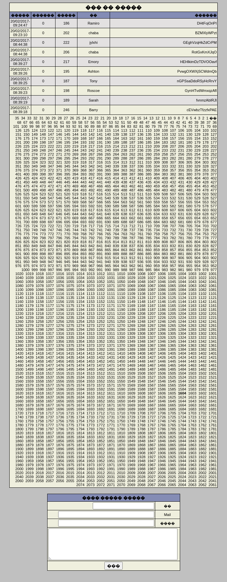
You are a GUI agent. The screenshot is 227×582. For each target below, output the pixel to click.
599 (35, 206)
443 (83, 182)
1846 (162, 441)
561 (140, 202)
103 (205, 130)
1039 (30, 278)
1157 (50, 302)
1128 (141, 298)
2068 (141, 485)
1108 (141, 294)
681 (181, 222)
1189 (131, 310)
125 (27, 130)
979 (197, 270)
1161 (213, 306)
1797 (50, 429)
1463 (192, 365)
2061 (213, 485)
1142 (202, 302)
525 (27, 194)
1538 (40, 377)
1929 (131, 457)
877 (214, 254)
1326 (162, 337)
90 (86, 126)
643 (83, 214)
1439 (30, 357)
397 (51, 174)
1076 (60, 286)
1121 (213, 298)
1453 (90, 361)
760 (149, 234)
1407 (152, 353)
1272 (101, 325)
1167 (152, 306)
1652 (101, 401)
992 (91, 270)
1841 (213, 441)
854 (197, 250)
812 (132, 242)
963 (124, 266)
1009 (131, 274)
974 (35, 266)
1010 (121, 274)
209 (157, 146)
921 (59, 258)
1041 (213, 282)
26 (72, 118)
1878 (40, 445)
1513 (90, 373)
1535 (70, 377)
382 (173, 174)
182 (173, 142)
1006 (162, 274)
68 (19, 122)
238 (124, 150)
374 (35, 170)
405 (189, 178)
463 (124, 186)
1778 (40, 425)
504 (197, 194)
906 (181, 258)
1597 (50, 389)
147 (51, 134)
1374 (80, 345)
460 (149, 186)
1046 (162, 282)
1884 (182, 449)
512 (132, 194)
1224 (182, 318)
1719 (30, 413)
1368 (141, 345)
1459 (30, 361)
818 (83, 242)
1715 (70, 413)
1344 (182, 341)
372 (51, 170)
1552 (101, 381)
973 (43, 266)
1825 (172, 437)
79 (154, 126)
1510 (121, 373)
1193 (90, 310)
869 (75, 250)
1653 (90, 401)
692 (91, 222)
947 (51, 262)
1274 (80, 325)
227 (214, 150)
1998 (40, 469)
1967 (152, 465)
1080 (19, 286)
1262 (202, 325)
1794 (80, 429)
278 (205, 158)
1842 (202, 441)
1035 (70, 278)
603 (205, 210)
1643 (192, 401)
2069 (131, 485)
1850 (121, 441)
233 (165, 150)
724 (35, 226)
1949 (131, 461)
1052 (101, 282)
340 (108, 166)
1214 (80, 314)
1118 (40, 294)
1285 (172, 329)
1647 (152, 401)
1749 (131, 421)
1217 (50, 314)
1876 (60, 445)
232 (173, 150)
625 (27, 210)
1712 (101, 413)
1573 (90, 385)
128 (205, 134)
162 (132, 138)
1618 (40, 393)
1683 (192, 409)
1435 (70, 357)
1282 (202, 329)
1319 (30, 333)
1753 (90, 421)
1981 (213, 469)
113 (124, 130)
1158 (40, 302)
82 (135, 126)
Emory (93, 62)
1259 (30, 322)
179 (197, 142)
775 (27, 234)
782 (173, 238)
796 (59, 238)
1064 (182, 286)
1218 (40, 314)
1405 (172, 353)
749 (35, 230)
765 (108, 234)
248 (43, 150)
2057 (50, 481)
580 (189, 206)
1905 (172, 453)
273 (43, 154)
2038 (40, 477)
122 (51, 130)
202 (214, 146)
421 (59, 178)
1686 (162, 409)
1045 (172, 282)
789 (116, 238)
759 (157, 234)
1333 (90, 337)
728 (205, 230)
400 (27, 174)
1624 (182, 397)
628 (205, 214)
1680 (19, 405)
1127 (152, 298)
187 (132, 142)
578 (205, 206)
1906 (162, 453)
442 (91, 182)
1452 (101, 361)
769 (75, 234)
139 (116, 134)
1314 (80, 333)
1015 (70, 274)
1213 (90, 314)
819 (75, 242)
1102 (202, 294)
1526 (162, 377)
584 (157, 206)
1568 (141, 385)
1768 (141, 425)
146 (59, 134)
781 (181, 238)
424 (35, 178)
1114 (80, 294)
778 (205, 238)
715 (108, 226)
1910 (121, 453)
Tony (93, 81)
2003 (192, 473)
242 (91, 150)
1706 (162, 413)
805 (189, 242)
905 (189, 258)
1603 (192, 393)
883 (165, 254)
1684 (182, 409)
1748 (141, 421)
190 (108, 142)
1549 (131, 381)
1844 (182, 441)
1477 (50, 365)
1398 (40, 349)
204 (197, 146)
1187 (152, 310)
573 (43, 202)
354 (197, 170)
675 (27, 218)
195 (67, 142)
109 (157, 130)
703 (205, 226)
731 (181, 230)
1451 (111, 361)
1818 (40, 433)
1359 (30, 341)
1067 (152, 286)
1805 (172, 433)
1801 (213, 433)
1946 (162, 461)
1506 (162, 373)
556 (181, 202)
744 (75, 230)
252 (214, 154)
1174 (80, 306)
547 (51, 198)
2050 (121, 481)
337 (132, 166)
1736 (60, 417)
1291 (111, 329)
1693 (90, 409)
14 (145, 118)
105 (189, 130)
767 (91, 234)
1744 (182, 421)
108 (165, 130)
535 (149, 198)
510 (149, 194)
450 (27, 182)
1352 (101, 341)
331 (181, 166)
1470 (121, 365)
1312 (101, 333)
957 (173, 266)
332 (173, 166)
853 (205, 250)
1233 (90, 318)
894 (75, 254)
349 (35, 166)
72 (196, 126)
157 (173, 138)
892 (91, 254)
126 (18, 130)
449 (35, 182)
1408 (141, 353)
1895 (70, 449)
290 (108, 158)
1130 (121, 298)
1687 (152, 409)
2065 (172, 485)
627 (214, 214)
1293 (90, 329)
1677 (50, 405)
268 (83, 154)
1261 (213, 325)
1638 (40, 397)
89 (92, 126)
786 (140, 238)
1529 (131, 377)
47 (148, 122)
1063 (192, 286)
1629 (131, 397)
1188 (141, 310)
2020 (19, 473)
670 (67, 218)
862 (132, 250)
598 (43, 206)
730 (189, 230)
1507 (152, 373)
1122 (202, 298)
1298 (40, 329)
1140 (19, 298)
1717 (50, 413)
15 (139, 118)
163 (124, 138)
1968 (141, 465)
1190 (121, 310)
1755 (70, 421)
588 (124, 206)
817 (91, 242)
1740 (19, 417)
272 (51, 154)
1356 (60, 341)
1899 (30, 449)
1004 (182, 274)
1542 (202, 381)
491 (100, 190)
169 (75, 138)
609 (157, 210)
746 (59, 230)
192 (91, 142)
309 (157, 162)
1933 (90, 457)
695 (67, 222)
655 (189, 218)
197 (51, 142)
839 (116, 246)
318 (83, 162)
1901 (213, 453)
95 (56, 126)
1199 (30, 310)
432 (173, 182)
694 (75, 222)
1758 (40, 421)
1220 (19, 314)
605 (189, 210)
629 (197, 214)
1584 (182, 389)
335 (149, 166)
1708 (141, 413)
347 (51, 166)
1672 (101, 405)
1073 (90, 286)
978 (205, 270)
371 (59, 170)
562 (132, 202)
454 (197, 186)
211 (140, 146)
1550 (121, 381)
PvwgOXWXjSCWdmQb (197, 71)
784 (157, 238)
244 (75, 150)
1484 (182, 369)
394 (75, 174)
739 (116, 230)
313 (124, 162)
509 (157, 194)
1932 (101, 457)
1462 (202, 365)
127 (214, 134)
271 (59, 154)
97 (44, 126)
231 (181, 150)
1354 (80, 341)
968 (83, 266)
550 (27, 198)
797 (51, 238)
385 (149, 174)
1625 (172, 397)
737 (132, 230)
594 (75, 206)
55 (99, 122)
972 (51, 266)
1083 (192, 290)
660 (149, 218)
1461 (213, 365)
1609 (131, 393)
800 (27, 238)
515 (108, 194)
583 (165, 206)
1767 (152, 425)
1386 (162, 349)
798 (43, 238)
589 (116, 206)
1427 (152, 357)
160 (149, 138)
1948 (141, 461)
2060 (19, 481)
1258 (40, 322)
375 (27, 170)
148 (43, 134)
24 (84, 118)
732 (173, 230)
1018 (40, 274)
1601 (213, 393)
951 (18, 262)
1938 (40, 457)
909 (157, 258)
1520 (19, 373)
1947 (152, 461)
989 (116, 270)
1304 (182, 333)
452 (214, 186)
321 (59, 162)
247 (51, 150)
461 (140, 186)
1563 (192, 385)
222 (51, 146)
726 (18, 226)
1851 (111, 441)
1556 (60, 381)
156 (181, 138)
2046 (162, 481)
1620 (19, 393)
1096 (60, 290)
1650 (121, 401)
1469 (131, 365)
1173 (90, 306)
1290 (121, 329)
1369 (131, 345)
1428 (141, 357)
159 (157, 138)
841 (100, 246)
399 (35, 174)
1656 (60, 401)
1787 (152, 429)
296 (59, 158)
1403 (192, 353)
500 (27, 190)
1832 (101, 437)
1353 (90, 341)
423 (43, 178)
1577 (50, 385)
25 (78, 118)
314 (116, 162)
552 (214, 202)
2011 (111, 473)
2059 (30, 481)
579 (197, 206)
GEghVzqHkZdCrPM (200, 42)
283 (165, 158)
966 (100, 266)
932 (173, 262)
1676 (60, 405)
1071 (111, 286)
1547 (152, 381)
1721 (213, 417)
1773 (90, 425)
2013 (90, 473)
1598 (40, 389)
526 (18, 194)
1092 (101, 290)
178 (205, 142)
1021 (213, 278)
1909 (131, 453)
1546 (162, 381)
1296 (60, 329)
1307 (152, 333)
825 (27, 242)
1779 (30, 425)
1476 (60, 365)
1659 (30, 401)
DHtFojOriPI (207, 23)
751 (18, 230)
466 (100, 186)
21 (102, 118)
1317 (50, 333)
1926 (162, 457)
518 (83, 194)
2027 (152, 477)
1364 (182, 345)
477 (214, 190)
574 (35, 202)
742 (91, 230)
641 (100, 214)
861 (140, 250)
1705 (172, 413)
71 (202, 126)
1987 (152, 469)
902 (214, 258)
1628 (141, 397)
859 (157, 250)
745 (67, 230)
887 (132, 254)
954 (197, 266)
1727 (152, 417)
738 (124, 230)
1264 (182, 325)
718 (83, 226)
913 (124, 258)
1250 (121, 322)
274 (35, 154)
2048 (141, 481)
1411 (111, 353)
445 (67, 182)
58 (80, 122)
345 (67, 166)
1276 (60, 325)
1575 (70, 385)
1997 (50, 469)
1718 (40, 413)
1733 (90, 417)
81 (141, 126)
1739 (30, 417)
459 (157, 186)
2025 (172, 477)
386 (140, 174)
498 (43, 190)
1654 (80, 401)
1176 (60, 306)
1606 (162, 393)
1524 (182, 377)
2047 (152, 481)
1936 (60, 457)
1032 (101, 278)
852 (214, 250)
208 (165, 146)
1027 (152, 278)
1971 (111, 465)
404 (197, 178)
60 (68, 122)
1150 (121, 302)
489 (116, 190)
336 (140, 166)
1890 (121, 449)
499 (35, 190)
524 (35, 194)
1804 (182, 433)
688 (124, 222)
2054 (80, 481)
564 (116, 202)
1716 (60, 413)
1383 (192, 349)
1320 (19, 333)
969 (75, 266)
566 (100, 202)
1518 (40, 373)
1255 (70, 322)
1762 (202, 425)
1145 (172, 302)
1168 (141, 306)
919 (75, 258)
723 (43, 226)
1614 (80, 393)
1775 (70, 425)
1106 (162, 294)
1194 (80, 310)
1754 (80, 421)
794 (75, 238)
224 (35, 146)
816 (100, 242)
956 (181, 266)
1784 (182, 429)
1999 (30, 469)
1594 (80, 389)
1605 (172, 393)
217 (91, 146)
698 (43, 222)
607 (173, 210)
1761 (213, 425)
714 (116, 226)
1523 (192, 377)
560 (149, 202)
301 (18, 158)
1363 (192, 345)
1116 (60, 294)
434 (157, 182)
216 (100, 146)
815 (108, 242)
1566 (162, 385)
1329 (131, 337)
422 (51, 178)
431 (181, 182)
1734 (80, 417)
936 (140, 262)
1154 (80, 302)
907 (173, 258)
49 (135, 122)
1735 (70, 417)
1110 (121, 294)
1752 (101, 421)
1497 (50, 369)
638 (124, 214)
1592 (101, 389)
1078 (40, 286)
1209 (131, 314)
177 (214, 142)
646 (59, 214)
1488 (141, 369)
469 (75, 186)
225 (27, 146)
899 (35, 254)
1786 (162, 429)
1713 (90, 413)
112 (132, 130)
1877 (50, 445)
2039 (30, 477)
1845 (172, 441)
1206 (162, 314)
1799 (30, 429)
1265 (172, 325)
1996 (60, 469)
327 (214, 166)
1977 (50, 465)
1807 (152, 433)
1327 (152, 337)
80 (148, 126)
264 (116, 154)
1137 (50, 298)
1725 (172, 417)
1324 (182, 337)
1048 (141, 282)
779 (197, 238)
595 (67, 206)
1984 (182, 469)
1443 (192, 361)
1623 (192, 397)
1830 (121, 437)
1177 (50, 306)
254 (197, 154)
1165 (172, 306)
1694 (80, 409)
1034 (80, 278)
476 (18, 186)
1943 (192, 461)
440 (108, 182)
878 (205, 254)
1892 (101, 449)
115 (108, 130)
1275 (70, 325)
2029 (131, 477)
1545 (172, 381)
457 (173, 186)
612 (132, 210)
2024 (182, 477)
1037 (50, 278)
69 (215, 126)
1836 (60, 437)
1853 (90, 441)
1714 (80, 413)
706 (181, 226)
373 (43, 170)
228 (205, 150)
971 (59, 266)
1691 (111, 409)
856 (181, 250)
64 (44, 122)
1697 (50, 409)
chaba (93, 33)
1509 (131, 373)
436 (140, 182)
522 (51, 194)
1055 (70, 282)
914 (116, 258)
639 (116, 214)
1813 (90, 433)
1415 (70, 353)
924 (35, 258)
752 (214, 234)
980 (189, 270)
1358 (40, 341)
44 (166, 122)
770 (67, 234)
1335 (70, 337)
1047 (152, 282)
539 (116, 198)
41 (184, 122)
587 (132, 206)
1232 (101, 318)
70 (208, 126)
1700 (19, 409)
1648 (141, 401)
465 (108, 186)
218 (83, 146)
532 (173, 198)
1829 (131, 437)
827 (214, 246)
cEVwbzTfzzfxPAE (202, 110)
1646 (162, 401)
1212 (101, 314)
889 (116, 254)
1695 (70, 409)
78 (160, 126)
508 (165, 194)
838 (124, 246)
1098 (40, 290)
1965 (172, 465)
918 (83, 258)
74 (184, 126)
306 (181, 162)
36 (215, 122)
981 (181, 270)
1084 (182, 290)
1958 (40, 461)
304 (197, 162)
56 (92, 122)
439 (116, 182)
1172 (101, 306)
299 (35, 158)
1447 (152, 361)
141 (100, 134)
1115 (70, 294)
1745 (172, 421)
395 (67, 174)
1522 (202, 377)
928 (205, 262)
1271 (111, 325)
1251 (111, 322)
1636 (60, 397)
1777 (50, 425)
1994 (80, 469)
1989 (131, 469)
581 (181, 206)
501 (18, 190)
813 (124, 242)
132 (173, 134)
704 (197, 226)
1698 (40, 409)
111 (140, 130)
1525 (172, 377)
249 (35, 150)
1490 (121, 369)
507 (173, 194)
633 (165, 214)
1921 (213, 457)
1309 (131, 333)
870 (67, 250)
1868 (141, 445)
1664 (182, 405)
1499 (30, 369)
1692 (101, 409)
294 (75, 158)
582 (173, 206)
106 (181, 130)
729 (197, 230)
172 (51, 138)
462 (132, 186)
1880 (19, 445)
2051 (111, 481)
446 (59, 182)
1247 (152, 322)
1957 (50, 461)
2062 (202, 485)
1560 (19, 381)
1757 (50, 421)
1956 (60, 461)
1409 (131, 353)
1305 (172, 333)
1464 (182, 365)
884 (157, 254)
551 (18, 198)
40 (190, 122)
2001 (213, 473)
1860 (19, 441)
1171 (111, 306)
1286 (162, 329)
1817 (50, 433)
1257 (50, 322)
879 (197, 254)
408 (165, 178)
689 (116, 222)
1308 (141, 333)
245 (67, 150)
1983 (192, 469)
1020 (19, 274)
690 (108, 222)
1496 (60, 369)
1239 (30, 318)
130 (189, 134)
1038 (40, 278)
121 (59, 130)
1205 (172, 314)
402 (214, 178)
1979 (30, 465)
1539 (30, 377)
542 (91, 198)
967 (91, 266)
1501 (213, 373)
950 (27, 262)
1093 (90, 290)
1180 (19, 306)
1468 (141, 365)
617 (91, 210)
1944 (182, 461)
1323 (192, 337)
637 (132, 214)
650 (27, 214)
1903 (192, 453)
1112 (101, 294)
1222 (202, 318)
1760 (19, 421)
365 (108, 170)
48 (141, 122)
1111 (111, 294)
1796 (60, 429)
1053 (90, 282)
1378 (40, 345)
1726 (162, 417)
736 (140, 230)
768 (83, 234)
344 (75, 166)
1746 (162, 421)
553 (205, 202)
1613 (90, 393)
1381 (213, 349)
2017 (50, 473)
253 (205, 154)
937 (132, 262)
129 (197, 134)
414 (116, 178)
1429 (131, 357)
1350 (121, 341)
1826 (162, 437)
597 (51, 206)
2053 (90, 481)
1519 (30, 373)
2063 (192, 485)
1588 (141, 389)
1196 (60, 310)
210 (149, 146)
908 (165, 258)
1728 (141, 417)
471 (59, 186)
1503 (192, 373)
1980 (19, 465)
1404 (182, 353)
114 (116, 130)
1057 (50, 282)
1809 (131, 433)
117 (91, 130)
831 (181, 246)
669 (75, 218)
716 (100, 226)
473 (43, 186)
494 (75, 190)
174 (35, 138)
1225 (172, 318)
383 (165, 174)
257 (173, 154)
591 (100, 206)
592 (91, 206)
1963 (192, 465)
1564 (182, 385)
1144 (182, 302)
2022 (202, 477)
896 (59, 254)
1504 (182, 373)
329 (197, 166)
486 (140, 190)
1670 (121, 405)
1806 (162, 433)
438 (124, 182)
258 (165, 154)
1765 (172, 425)
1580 (19, 385)
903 (205, 258)
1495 (70, 369)
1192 (101, 310)
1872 (101, 445)
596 (59, 206)
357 (173, 170)
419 (75, 178)
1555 (70, 381)
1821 (213, 437)
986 (140, 270)
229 (197, 150)
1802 (202, 433)
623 (43, 210)
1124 (182, 298)
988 (124, 270)
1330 (121, 337)
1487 (152, 369)
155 (189, 138)
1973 (90, 465)
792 (91, 238)
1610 (121, 393)
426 (18, 178)
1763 (192, 425)
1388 (141, 349)
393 (83, 174)
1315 (70, 333)
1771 (111, 425)
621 (59, 210)
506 (181, 194)
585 (149, 206)
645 (67, 214)
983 (165, 270)
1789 (131, 429)
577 (214, 206)
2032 (101, 477)
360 (149, 170)
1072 (101, 286)
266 (100, 154)
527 (214, 198)
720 (67, 226)
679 (197, 222)
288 (124, 158)
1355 (70, 341)
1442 (202, 361)
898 (43, 254)
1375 (70, 345)
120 (67, 130)
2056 (60, 481)
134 (157, 134)
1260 (19, 322)
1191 (111, 310)
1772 (101, 425)
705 (189, 226)
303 (205, 162)
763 (124, 234)
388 (124, 174)
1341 (213, 341)
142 (91, 134)
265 (108, 154)
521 (59, 194)
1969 (131, 465)
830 (189, 246)
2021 (213, 477)
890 (108, 254)
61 (62, 122)
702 (214, 226)
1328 (141, 337)
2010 (121, 473)
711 (140, 226)
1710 (121, 413)
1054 (80, 282)
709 (157, 226)
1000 (25, 270)
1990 (121, 469)
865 (108, 250)
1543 (192, 381)
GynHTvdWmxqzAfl (201, 91)
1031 (111, 278)
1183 (192, 310)
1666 (162, 405)
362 (132, 170)
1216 (60, 314)
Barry (93, 110)
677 (214, 222)
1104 (182, 294)
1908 (141, 453)
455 (189, 186)
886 (140, 254)
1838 (40, 437)
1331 (111, 337)
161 (140, 138)
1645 (172, 401)
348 (43, 166)
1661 (213, 405)
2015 (70, 473)
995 (67, 270)
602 (214, 210)
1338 (40, 337)
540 (108, 198)
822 (51, 242)
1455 (70, 361)
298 (43, 158)
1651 (111, 401)
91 (80, 126)
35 (17, 118)
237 (132, 150)
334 (157, 166)
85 (117, 126)
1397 (50, 349)
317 (91, 162)
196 (59, 142)
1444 (182, 361)
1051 (111, 282)
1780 (19, 425)
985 (149, 270)
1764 (182, 425)
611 (140, 210)
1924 (182, 457)
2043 (192, 481)
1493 (90, 369)
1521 (213, 377)
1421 (213, 357)
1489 (131, 369)
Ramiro (93, 23)
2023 (192, 477)
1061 (213, 286)
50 (129, 122)
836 (140, 246)
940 (108, 262)
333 (165, 166)
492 (91, 190)
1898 (40, 449)
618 (83, 210)
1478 (40, 365)
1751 (111, 421)
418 (83, 178)
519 (75, 194)
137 (132, 134)
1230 (121, 318)
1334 (80, 337)
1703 (192, 413)
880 (189, 254)
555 (189, 202)
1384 (182, 349)
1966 (162, 465)
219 (75, 146)
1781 (213, 429)
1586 (162, 389)
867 (91, 250)
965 (108, 266)
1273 (90, 325)
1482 (202, 369)
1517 (50, 373)
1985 (172, 469)
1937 (50, 457)
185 (149, 142)
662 (132, 218)
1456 (60, 361)
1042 (202, 282)
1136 (60, 298)
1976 (60, 465)
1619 (30, 393)
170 (67, 138)
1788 (141, 429)
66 (32, 122)
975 (27, 266)
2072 (101, 485)
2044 (182, 481)
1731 (111, 417)
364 (116, 170)
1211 (111, 314)
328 (205, 166)
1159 (30, 302)
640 (108, 214)
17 (127, 118)
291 (100, 158)
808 (165, 242)
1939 (30, 457)
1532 (101, 377)
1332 (101, 337)
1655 (70, 401)
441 (100, 182)
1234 (80, 318)
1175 (70, 306)
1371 (111, 345)
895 (67, 254)
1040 (19, 278)
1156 (60, 302)
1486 (162, 369)
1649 (131, 401)
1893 (90, 449)
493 (83, 190)
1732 (101, 417)
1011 (111, 274)
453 (205, 186)
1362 (202, 345)
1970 (121, 465)
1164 (182, 306)
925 (27, 258)
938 (124, 262)
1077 (50, 286)
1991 (111, 469)
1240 (19, 318)
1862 (202, 445)
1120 (19, 294)
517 (91, 194)
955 (189, 266)
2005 (172, 473)
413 (124, 178)
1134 (80, 298)
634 (157, 214)
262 (132, 154)
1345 (172, 341)
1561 (213, 385)
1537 (50, 377)
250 (27, 150)
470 (67, 186)
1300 (19, 329)
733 (165, 230)
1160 (19, 302)
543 (83, 198)
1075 (70, 286)
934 (157, 262)
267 (91, 154)
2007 (152, 473)
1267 (152, 325)
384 (157, 174)
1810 (121, 433)
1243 (192, 322)
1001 (213, 274)
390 (108, 174)
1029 (131, 278)
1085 (172, 290)
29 (54, 118)
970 (67, 266)
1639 (30, 397)
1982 (202, 469)
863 (124, 250)
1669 (131, 405)
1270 (121, 325)
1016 (60, 274)
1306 (162, 333)
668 (83, 218)
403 (205, 178)
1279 (30, 325)
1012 (101, 274)
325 (27, 162)
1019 (30, 274)
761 (140, 234)
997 (51, 270)
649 (35, 214)
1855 (70, 441)
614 (116, 210)
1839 (30, 437)
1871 (111, 445)
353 (205, 170)
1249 (131, 322)
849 (35, 246)
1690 (121, 409)
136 (140, 134)
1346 (162, 341)
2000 (19, 469)
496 (59, 190)
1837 (50, 437)
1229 (131, 318)
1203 (192, 314)
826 (18, 242)
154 (197, 138)
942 (91, 262)
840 (108, 246)
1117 (50, 294)
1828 (141, 437)
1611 (111, 393)
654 (197, 218)
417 (91, 178)
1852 (101, 441)
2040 (19, 477)
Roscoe (93, 91)
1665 (172, 405)
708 (165, 226)
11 (164, 118)
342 (91, 166)
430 (189, 182)
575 (27, 202)
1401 (213, 353)
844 (75, 246)
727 (214, 230)
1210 (121, 314)
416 (100, 178)
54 (105, 122)
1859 (30, 441)
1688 (141, 409)
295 (67, 158)
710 (149, 226)
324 (35, 162)
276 (18, 154)
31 (42, 118)
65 (38, 122)
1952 (101, 461)
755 (189, 234)
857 (173, 250)
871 (59, 250)
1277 (50, 325)
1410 (121, 353)
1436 (60, 357)
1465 (172, 365)
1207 (152, 314)
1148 (141, 302)
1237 (50, 318)
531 (181, 198)
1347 (152, 341)
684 (157, 222)
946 (59, 262)
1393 (90, 349)
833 (165, 246)
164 (116, 138)
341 (100, 166)
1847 (152, 441)
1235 (70, 318)
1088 (141, 290)
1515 (70, 373)
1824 (182, 437)
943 (83, 262)
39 (196, 122)
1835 (70, 437)
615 (108, 210)
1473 (90, 365)
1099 (30, 290)
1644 (182, 401)
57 (86, 122)
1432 (101, 357)
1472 (101, 365)
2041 (213, 481)
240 (108, 150)
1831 (111, 437)
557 (173, 202)
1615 (70, 393)
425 (27, 178)
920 (67, 258)
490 (108, 190)
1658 (40, 401)
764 (116, 234)
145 (67, 134)
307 (173, 162)
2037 (50, 477)
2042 (202, 481)
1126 (162, 298)
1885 (172, 449)
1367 (152, 345)
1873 (90, 445)
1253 (90, 322)
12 (158, 118)
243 (83, 150)
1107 (152, 294)
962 (132, 266)
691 (100, 222)
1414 (80, 353)
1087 (152, 290)
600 (27, 206)
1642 (202, 401)
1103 (192, 294)
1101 (213, 294)
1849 (131, 441)
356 (181, 170)
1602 (202, 393)
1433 (90, 357)
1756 (60, 421)
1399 (30, 349)
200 (27, 142)
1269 (131, 325)
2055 (70, 481)
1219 (30, 314)
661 (140, 218)
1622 (202, 397)
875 (27, 250)
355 (189, 170)
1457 (50, 361)
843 (83, 246)
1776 (60, 425)
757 (173, 234)
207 (173, 146)
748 (43, 230)
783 (165, 238)
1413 (90, 353)
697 (51, 222)
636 (140, 214)
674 (35, 218)
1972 (101, 465)
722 (51, 226)
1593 (90, 389)
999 (35, 270)
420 (67, 178)
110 (149, 130)
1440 (19, 357)
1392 (101, 349)
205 (189, 146)
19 (115, 118)
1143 (192, 302)
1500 (19, 369)
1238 (40, 318)
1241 (213, 322)
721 (59, 226)
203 (205, 146)
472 (51, 186)
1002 (202, 274)
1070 (121, 286)
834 (157, 246)
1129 (131, 298)
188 (124, 142)
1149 (131, 302)
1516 (60, 373)
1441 (213, 361)
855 (189, 250)
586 (140, 206)
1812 (101, 433)
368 (83, 170)
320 (67, 162)
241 (100, 150)
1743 (192, 421)
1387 (152, 349)
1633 (90, 397)
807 (173, 242)
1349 (131, 341)
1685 (172, 409)
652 (214, 218)
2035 (70, 477)
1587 (152, 389)
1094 (80, 290)
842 (91, 246)
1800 (19, 429)
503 (205, 194)
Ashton (93, 71)
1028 (141, 278)
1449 (131, 361)
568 (83, 202)
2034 (80, 477)
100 (24, 126)
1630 (121, 397)
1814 (80, 433)
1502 (202, 373)
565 (108, 202)
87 (105, 126)
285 (149, 158)
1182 (202, 310)
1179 (30, 306)
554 (197, 202)
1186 (162, 310)
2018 (40, 473)
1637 (50, 397)
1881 (213, 449)
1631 (111, 397)
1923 (192, 457)
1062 (202, 286)
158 (165, 138)
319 (75, 162)
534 (157, 198)
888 (124, 254)
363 (124, 170)
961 (140, 266)
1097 (50, 290)
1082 (202, 290)
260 (149, 154)
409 (157, 178)
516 (100, 194)
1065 (172, 286)
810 (149, 242)
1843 (192, 441)
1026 (162, 278)
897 (51, 254)
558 (165, 202)
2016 (60, 473)
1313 (90, 333)
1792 (101, 429)
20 (109, 118)
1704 (182, 413)
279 (197, 158)
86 (111, 126)
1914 (80, 453)
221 (59, 146)
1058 (40, 282)
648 (43, 214)
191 (100, 142)
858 (165, 250)
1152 (101, 302)
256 (181, 154)
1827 (152, 437)
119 (75, 130)
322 (51, 162)
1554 (80, 381)
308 (165, 162)
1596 (60, 389)
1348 (141, 341)
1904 (182, 453)
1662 (202, 405)
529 (197, 198)
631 (181, 214)
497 (51, 190)
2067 (152, 485)
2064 (182, 485)
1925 (172, 457)
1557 (50, 381)
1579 (30, 385)
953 (205, 266)
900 (27, 254)
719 (75, 226)
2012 (101, 473)
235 (149, 150)
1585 (172, 389)
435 (149, 182)
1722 (202, 417)
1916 (60, 453)
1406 (162, 353)
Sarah (93, 100)
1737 (50, 417)
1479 (30, 365)
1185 (172, 310)
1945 (172, 461)
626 (18, 210)
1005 (172, 274)
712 (132, 226)
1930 (121, 457)
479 (197, 190)
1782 (202, 429)
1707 (152, 413)
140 (108, 134)
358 (165, 170)
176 (18, 138)
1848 (141, 441)
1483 (192, 369)
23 (90, 118)
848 (43, 246)
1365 (172, 345)
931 (181, 262)
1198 (40, 310)
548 (43, 198)
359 (157, 170)
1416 (60, 353)
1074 (80, 286)
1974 (80, 465)
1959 (30, 461)
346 (59, 166)
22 (96, 118)
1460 (19, 361)
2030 (121, 477)
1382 (202, 349)
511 (140, 194)
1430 (121, 357)
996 (59, 270)
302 (214, 162)
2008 (141, 473)
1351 (111, 341)
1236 (60, 318)
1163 (192, 306)
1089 (131, 290)
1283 (192, 329)
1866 (162, 445)
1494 (80, 369)
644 (75, 214)
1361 (213, 345)
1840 (19, 437)
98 (38, 126)
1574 (80, 385)
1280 (19, 325)
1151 (111, 302)
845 (67, 246)
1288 (141, 329)
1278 (40, 325)
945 (67, 262)
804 (197, 242)
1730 (121, 417)
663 (124, 218)
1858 (40, 441)
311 (140, 162)
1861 (213, 445)
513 (124, 194)
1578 (40, 385)
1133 (90, 298)
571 (59, 202)
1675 (70, 405)
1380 (19, 345)
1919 (30, 453)
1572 (101, 385)
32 (35, 118)
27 (66, 118)
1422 (202, 357)
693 (83, 222)
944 (75, 262)
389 (116, 174)
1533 (90, 377)
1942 (202, 461)
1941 (213, 461)
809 (157, 242)
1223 (192, 318)
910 (149, 258)
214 (116, 146)
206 (181, 146)
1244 (182, 322)
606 (181, 210)
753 (205, 234)
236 (140, 150)
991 (100, 270)
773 (43, 234)
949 (35, 262)
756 (181, 234)
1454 (80, 361)
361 (140, 170)
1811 (111, 433)
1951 (111, 461)
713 (124, 226)
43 (172, 122)
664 (116, 218)
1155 (70, 302)
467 (91, 186)
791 (100, 238)
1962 (202, 465)
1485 (172, 369)
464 (116, 186)
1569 (131, 385)
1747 (152, 421)
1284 (182, 329)
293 (83, 158)
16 (133, 118)
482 (173, 190)
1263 (192, 325)
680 (189, 222)
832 (173, 246)
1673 (90, 405)
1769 (131, 425)
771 (59, 234)
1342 (202, 341)
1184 (182, 310)
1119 (30, 294)
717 (91, 226)
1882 (202, 449)
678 (205, 222)
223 (43, 146)
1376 (60, 345)
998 (43, 270)
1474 (80, 365)
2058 (40, 481)
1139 (30, 298)
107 (173, 130)
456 (181, 186)
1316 (60, 333)
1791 (111, 429)
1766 (162, 425)
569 (75, 202)
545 (67, 198)
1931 (111, 457)
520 (67, 194)
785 (149, 238)
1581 (213, 389)
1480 (19, 365)
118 (83, 130)
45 (160, 122)
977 (214, 270)
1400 (19, 349)
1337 (50, 337)
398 (43, 174)
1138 (40, 298)
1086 (162, 290)
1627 (152, 397)
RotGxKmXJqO (204, 52)
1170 (121, 306)
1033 (90, 278)
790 (108, 238)
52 (117, 122)
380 (189, 174)
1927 (152, 457)
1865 (172, 445)
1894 (80, 449)
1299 (30, 329)
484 (157, 190)
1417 (50, 353)
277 (214, 158)
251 (18, 150)
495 (67, 190)
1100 (19, 290)
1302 (202, 333)
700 (27, 222)
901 (18, 254)
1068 (141, 286)
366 (100, 170)
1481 (213, 369)
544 (75, 198)
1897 (50, 449)
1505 (172, 373)
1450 (121, 361)
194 (75, 142)
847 (51, 246)
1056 (60, 282)
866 (100, 250)
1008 (141, 274)
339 (116, 166)
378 (205, 174)
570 (67, 202)
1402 (202, 353)
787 (132, 238)
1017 (50, 274)
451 (18, 182)
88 (99, 126)
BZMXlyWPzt (206, 33)
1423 (192, 357)
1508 (141, 373)
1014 (80, 274)
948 (43, 262)
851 (18, 246)
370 (67, 170)
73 (190, 126)
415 (108, 178)
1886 (162, 449)
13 (151, 118)
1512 (101, 373)
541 (100, 198)
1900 (19, 449)
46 (154, 122)
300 (27, 158)
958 (165, 266)
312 (132, 162)
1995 (70, 469)
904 (197, 258)
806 (181, 242)
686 (140, 222)
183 (165, 142)
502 (214, 194)
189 (116, 142)
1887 (152, 449)
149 (35, 134)
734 (157, 230)
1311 (111, 333)
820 (67, 242)
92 (74, 126)
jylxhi (93, 42)
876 (18, 250)
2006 (162, 473)
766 (100, 234)
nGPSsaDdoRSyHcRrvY (197, 81)
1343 (192, 341)
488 (124, 190)
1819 (30, 433)
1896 (60, 449)
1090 (121, 290)
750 (27, 230)
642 (91, 214)
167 (91, 138)
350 (27, 166)
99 (32, 126)
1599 (30, 389)
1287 (152, 329)
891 (100, 254)
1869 (131, 445)
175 (27, 138)
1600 (19, 389)
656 (181, 218)
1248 (141, 322)
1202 (202, 314)
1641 (213, 401)
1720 (19, 413)
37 (208, 122)
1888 (141, 449)
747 (51, 230)
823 (43, 242)
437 (132, 182)
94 (62, 126)
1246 (162, 322)
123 (43, 130)
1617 (50, 393)
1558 (40, 381)
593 (83, 206)
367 (91, 170)
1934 (80, 457)
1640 (19, 397)
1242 (202, 322)
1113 (90, 294)
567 (91, 202)
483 (165, 190)
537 (132, 198)
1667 (152, 405)
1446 (162, 361)
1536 (60, 377)
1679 (30, 405)
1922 (202, 457)
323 (43, 162)
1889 (131, 449)
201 (18, 142)
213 (124, 146)
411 (140, 178)
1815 (70, 433)
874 (35, 250)
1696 (60, 409)
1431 (111, 357)
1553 (90, 381)
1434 (80, 357)
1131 (111, 298)
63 (50, 122)
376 (18, 170)
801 (18, 238)
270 (67, 154)
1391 (111, 349)
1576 (60, 385)
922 (51, 258)
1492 (101, 369)
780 (189, 238)
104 (197, 130)
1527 (152, 377)
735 (149, 230)
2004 (182, 473)
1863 (192, 445)
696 (59, 222)
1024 (182, 278)
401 (18, 174)
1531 (111, 377)
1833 (90, 437)
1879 (30, 445)
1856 (60, 441)
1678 (40, 405)
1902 (202, 453)
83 (129, 126)
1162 (202, 306)
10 (169, 118)
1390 (121, 349)
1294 (80, 329)
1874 (80, 445)
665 (108, 218)
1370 (121, 345)
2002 (202, 473)
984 (157, 270)
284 (157, 158)
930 (189, 262)
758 (165, 234)
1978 (40, 465)
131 (181, 134)
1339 (30, 337)
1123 (192, 298)
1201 (213, 314)
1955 (70, 461)
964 (116, 266)
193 (83, 142)
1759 (30, 421)
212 (132, 146)
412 (132, 178)
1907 (152, 453)
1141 (213, 302)
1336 (60, 337)
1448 (141, 361)
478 (205, 190)
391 (100, 174)
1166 (162, 306)
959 (157, 266)
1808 (141, 433)
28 (60, 118)
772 (51, 234)
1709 (131, 413)
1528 (141, 377)
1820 (19, 433)
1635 (70, 397)
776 (18, 234)
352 (214, 170)
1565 (172, 385)
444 (75, 182)
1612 (101, 393)
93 (68, 126)
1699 (30, 409)
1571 (111, 385)
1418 (40, 353)
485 (149, 190)
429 (197, 182)
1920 (19, 453)
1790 (121, 429)
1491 (111, 369)
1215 (70, 314)
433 (165, 182)
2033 (90, 477)
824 (35, 242)
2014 (80, 473)
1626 (162, 397)
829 (197, 246)
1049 (131, 282)
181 (181, 142)
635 (149, 214)
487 (132, 190)
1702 (202, 413)
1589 (131, 389)
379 (197, 174)
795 (67, 238)
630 (189, 214)
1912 (101, 453)
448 (43, 182)
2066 (162, 485)
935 (149, 262)
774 (35, 234)
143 (83, 134)
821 (59, 242)
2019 (30, 473)
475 (27, 186)
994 (75, 270)
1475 (70, 365)
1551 (111, 381)
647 (51, 214)
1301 (213, 333)
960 (149, 266)
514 (116, 194)
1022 (202, 278)
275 (27, 154)
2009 (131, 473)
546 (59, 198)
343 (83, 166)
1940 (19, 457)
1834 (80, 437)
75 (178, 126)
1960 (19, 461)
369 (75, 170)
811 (140, 242)
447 (51, 182)
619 (75, 210)
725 (27, 226)
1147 (152, 302)
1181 (213, 310)
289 (116, 158)
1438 (40, 357)
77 (166, 126)
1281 (213, 329)
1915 (70, 453)
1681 (213, 409)
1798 (40, 429)
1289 (131, 329)
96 (50, 126)
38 (202, 122)
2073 (90, 485)
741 (100, 230)
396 (59, 174)
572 (51, 202)
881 (181, 254)
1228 (141, 318)
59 (74, 122)
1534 (80, 377)
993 (83, 270)
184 (157, 142)
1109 (131, 294)
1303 (192, 333)
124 (35, 130)
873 (43, 250)
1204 (182, 314)
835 (149, 246)
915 (108, 258)
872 (51, 250)
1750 (121, 421)
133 (165, 134)
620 (67, 210)
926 (18, 258)
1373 (90, 345)
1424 (182, 357)
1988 (141, 469)
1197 (50, 310)
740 (108, 230)
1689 (131, 409)
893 (83, 254)
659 (157, 218)
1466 (162, 365)
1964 (182, 465)
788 (124, 238)
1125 (172, 298)
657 (173, 218)
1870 (121, 445)
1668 (141, 405)
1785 (172, 429)
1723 (192, 417)
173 (43, 138)
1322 (202, 337)
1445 (172, 361)
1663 (192, 405)
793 (83, 238)
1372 (101, 345)
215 (108, 146)
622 (51, 210)
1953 (90, 461)
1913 (90, 453)
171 (59, 138)
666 (100, 218)
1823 (192, 437)
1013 (90, 274)
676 (18, 218)
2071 (111, 485)
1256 (60, 322)
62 (56, 122)
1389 (131, 349)
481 (181, 190)
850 (27, 246)
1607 (152, 393)
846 (59, 246)
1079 (30, 286)
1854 (80, 441)
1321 (213, 337)
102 (214, 130)
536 (140, 198)
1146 (162, 302)
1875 (70, 445)
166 (100, 138)
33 (29, 118)
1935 (70, 457)
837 (132, 246)
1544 (182, 381)
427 (214, 182)
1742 (202, 421)
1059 (30, 282)
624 (35, 210)
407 (173, 178)
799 (35, 238)
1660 (19, 401)
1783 (192, 429)
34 (23, 118)
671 (59, 218)
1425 (172, 357)
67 (25, 122)
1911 (111, 453)
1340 (19, 337)
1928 (141, 457)
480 (189, 190)
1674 (80, 405)
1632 (101, 397)
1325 (172, 337)
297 (51, 158)
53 (111, 122)
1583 (192, 389)
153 (205, 138)
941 (100, 262)
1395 (70, 349)
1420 (19, 353)
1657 (50, 401)
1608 (141, 393)
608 (165, 210)
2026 (162, 477)
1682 (202, 409)
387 (132, 174)
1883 (192, 449)
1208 (141, 314)
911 (140, 258)
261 (140, 154)
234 (157, 150)
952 (214, 266)
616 (100, 210)
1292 (101, 329)
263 (124, 154)
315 (108, 162)
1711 (111, 413)
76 (172, 126)
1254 (80, 322)
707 (173, 226)
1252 (101, 322)
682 (173, 222)
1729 (131, 417)
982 (173, 270)
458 (165, 186)
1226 (162, 318)
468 (83, 186)
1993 (90, 469)
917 (91, 258)
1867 (152, 445)
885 (149, 254)
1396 (60, 349)
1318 (40, 333)
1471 (111, 365)
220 (67, 146)
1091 (111, 290)
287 (132, 158)
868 (83, 250)
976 (18, 266)
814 (116, 242)
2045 (172, 481)
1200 (19, 310)
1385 (172, 349)
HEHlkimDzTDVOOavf (198, 62)
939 (116, 262)
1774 (80, 425)
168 (83, 138)
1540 (19, 377)
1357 (50, 341)
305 (189, 162)
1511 (111, 373)
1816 (60, 433)
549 (35, 198)
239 (116, 150)
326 (18, 162)
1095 (70, 290)
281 (181, 158)
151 (18, 134)
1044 (182, 282)
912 (132, 258)
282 (173, 158)
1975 (70, 465)
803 (205, 242)
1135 (70, 298)
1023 (192, 278)
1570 (121, 385)
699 (35, 222)
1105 (172, 294)
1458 (40, 361)
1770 (121, 425)
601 (18, 206)
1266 (162, 325)
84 (123, 126)
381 (181, 174)
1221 (213, 318)
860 (149, 250)
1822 (202, 437)
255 (189, 154)
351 (18, 166)
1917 (50, 453)
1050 (121, 282)
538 (124, 198)
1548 (141, 381)
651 (18, 214)
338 (124, 166)
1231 (111, 318)
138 (124, 134)
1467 (152, 365)
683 (165, 222)
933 (165, 262)
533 (165, 198)
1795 (70, 429)
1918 (40, 453)
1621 (213, 397)
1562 (202, 385)
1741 (213, 421)
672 (51, 218)
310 (149, 162)
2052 (101, 481)
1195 (70, 310)
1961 (213, 465)
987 (132, 270)
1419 (30, 353)
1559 (30, 381)
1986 (162, 469)
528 (205, 198)
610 (149, 210)
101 (16, 126)
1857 (50, 441)
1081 (213, 290)
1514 (80, 373)
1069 (131, 286)
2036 (60, 477)
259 (157, 154)
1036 (60, 278)
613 (124, 210)
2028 (141, 477)
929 (197, 262)
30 (48, 118)
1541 (213, 381)
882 (173, 254)
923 (43, 258)
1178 (40, 306)
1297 (50, 329)
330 (189, 166)
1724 (182, 417)
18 (121, 118)
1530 (121, 377)
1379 (30, 345)
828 (205, 246)
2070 (121, 485)
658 (165, 218)
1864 (182, 445)
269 (75, 154)
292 (91, 158)
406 (181, 178)
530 (189, 198)
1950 (121, 461)
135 (149, 134)
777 (214, 238)
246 (59, 150)
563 (124, 202)
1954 (80, 461)
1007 (152, 274)
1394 (80, 349)
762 (132, 234)
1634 (80, 397)
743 (83, 230)
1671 (111, 405)
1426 (162, 357)
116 (100, 130)
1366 (162, 345)
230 (189, 150)
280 (189, 158)
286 (140, 158)
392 (91, 174)
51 (123, 122)
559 (157, 202)
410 (149, 178)
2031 (111, 477)
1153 (90, 302)
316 (100, 162)
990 (108, 270)
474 (35, 186)
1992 (101, 469)
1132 (101, 298)
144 (75, 134)
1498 (40, 369)
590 (108, 206)
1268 (141, 325)
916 (100, 258)
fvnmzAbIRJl (206, 100)
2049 (131, 481)
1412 (101, 353)
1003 (192, 274)
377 (214, 174)
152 (214, 138)
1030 (121, 278)
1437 (50, 357)
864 (116, 250)
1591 (111, 389)
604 (197, 210)
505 (189, 194)
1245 (172, 322)
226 (18, 146)
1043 (192, 282)
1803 (192, 433)
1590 (121, 389)
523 (43, 194)
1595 (70, 389)
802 (214, 242)
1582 (202, 389)
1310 (121, 333)
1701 (213, 413)
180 (189, 142)
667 (91, 218)
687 (132, 222)
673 (43, 218)
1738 (40, 417)
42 (178, 122)
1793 (90, 429)
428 (205, 182)
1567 (152, 385)
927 (214, 262)
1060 (19, 282)
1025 (172, 278)
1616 (60, 393)
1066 (162, 286)
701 (18, 222)
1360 (19, 341)
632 (173, 214)
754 (197, 234)
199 (35, 142)
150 (27, 134)
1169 (131, 306)
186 (140, 142)
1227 (152, 318)
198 (43, 142)
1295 (70, 329)
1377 (50, 345)
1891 (111, 449)
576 (18, 202)
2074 (80, 485)
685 (149, 222)
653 (205, 218)
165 (108, 138)
